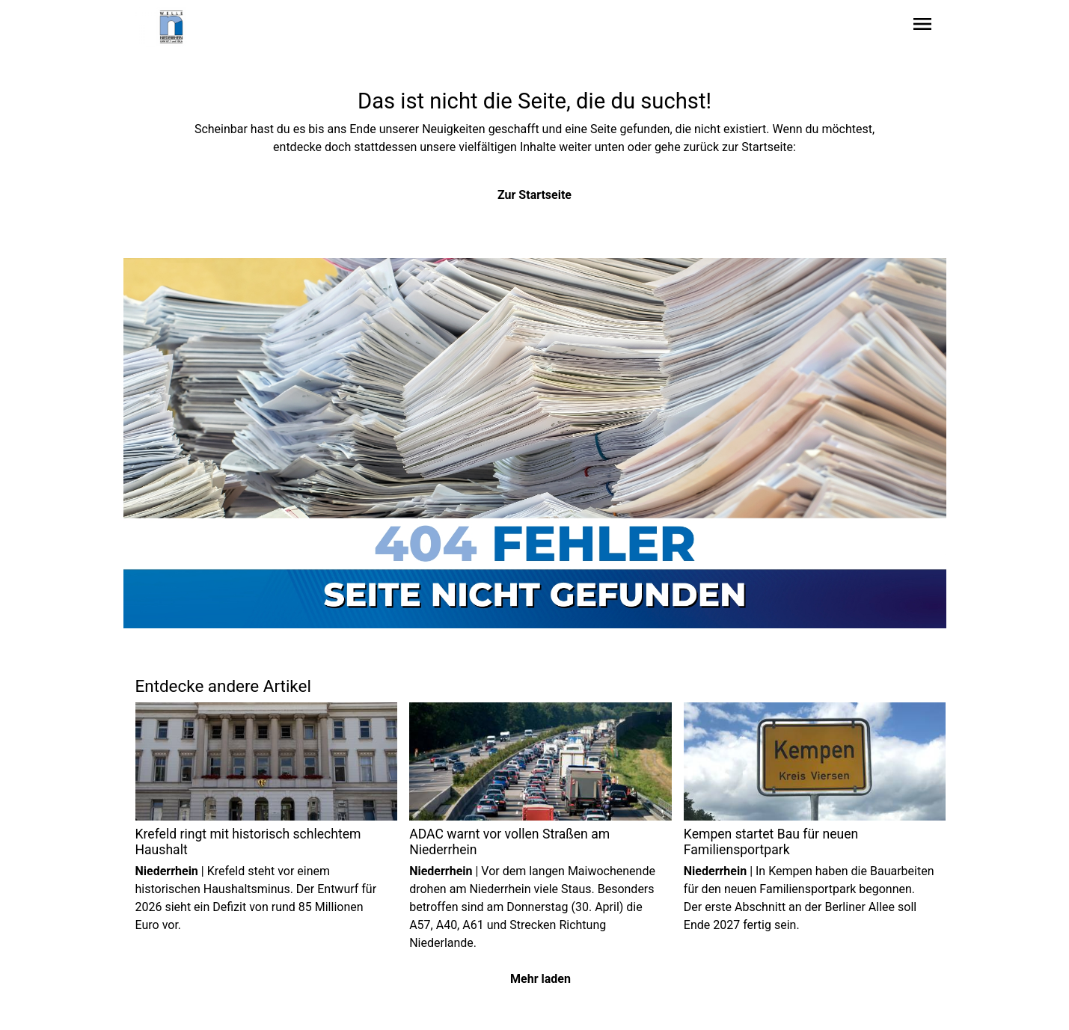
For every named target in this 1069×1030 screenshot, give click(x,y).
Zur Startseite (534, 195)
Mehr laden (540, 979)
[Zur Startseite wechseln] (171, 27)
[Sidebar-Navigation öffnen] (922, 26)
